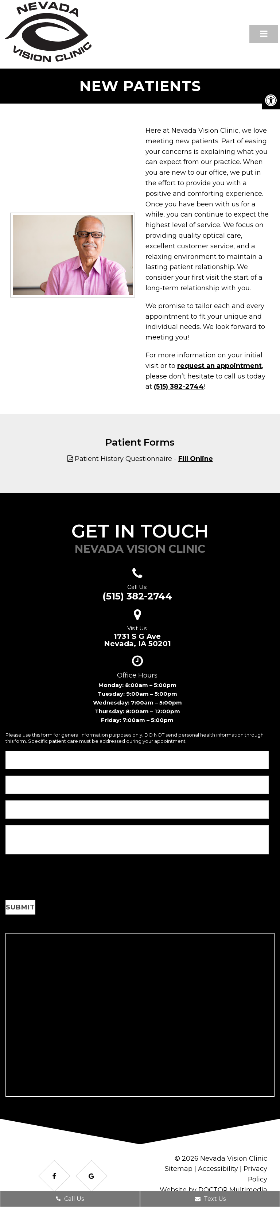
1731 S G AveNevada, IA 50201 (137, 640)
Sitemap (178, 1169)
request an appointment (219, 366)
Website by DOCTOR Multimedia (213, 1190)
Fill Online (195, 459)
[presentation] (60, 878)
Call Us (70, 1198)
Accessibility (218, 1169)
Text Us (210, 1198)
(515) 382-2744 (179, 387)
